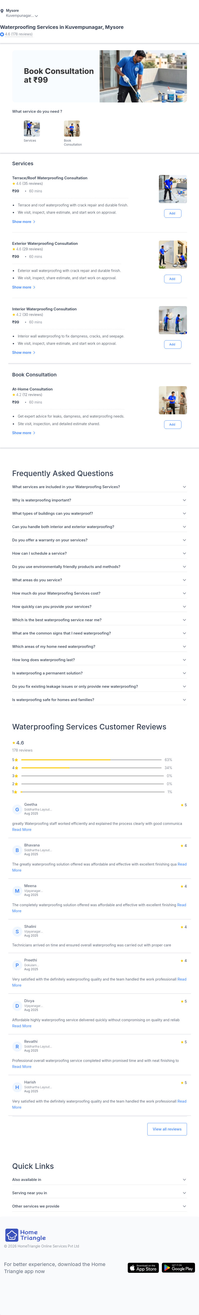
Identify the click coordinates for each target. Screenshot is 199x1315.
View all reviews (167, 1129)
